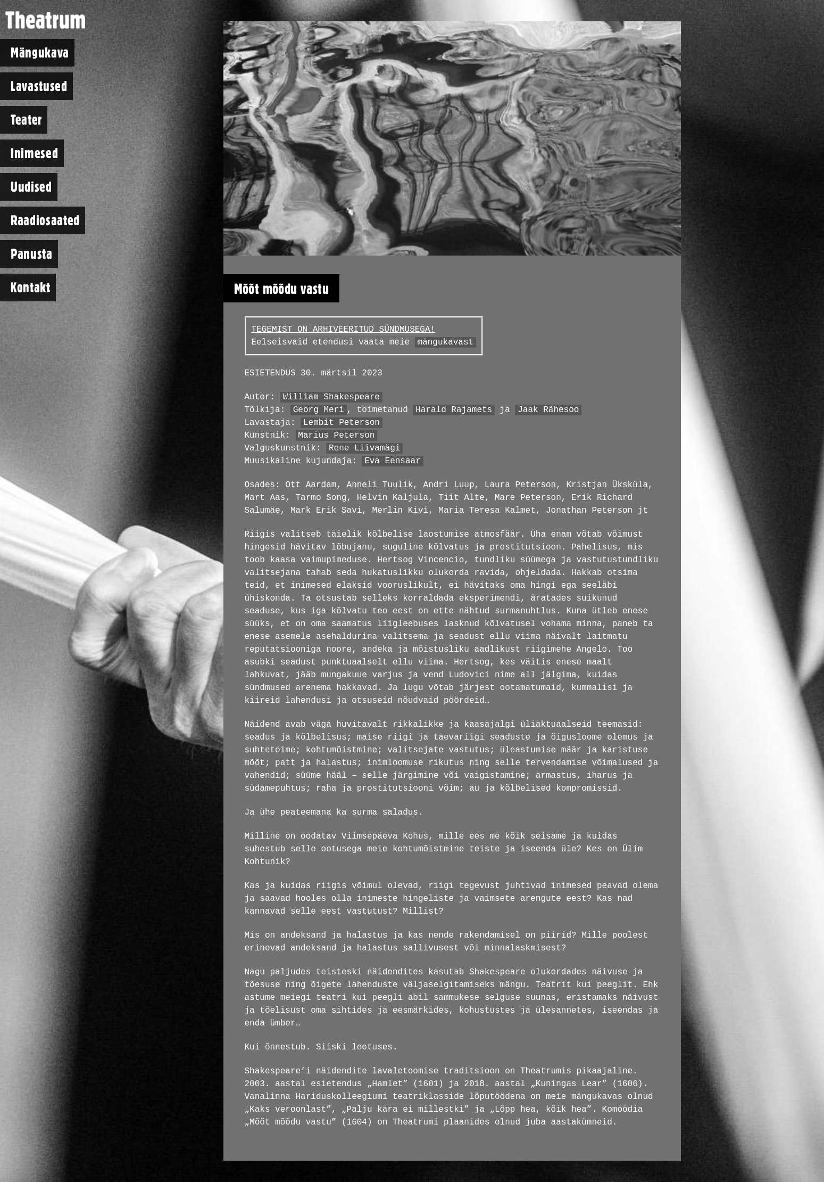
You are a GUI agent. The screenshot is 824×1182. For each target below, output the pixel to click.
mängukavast (446, 342)
